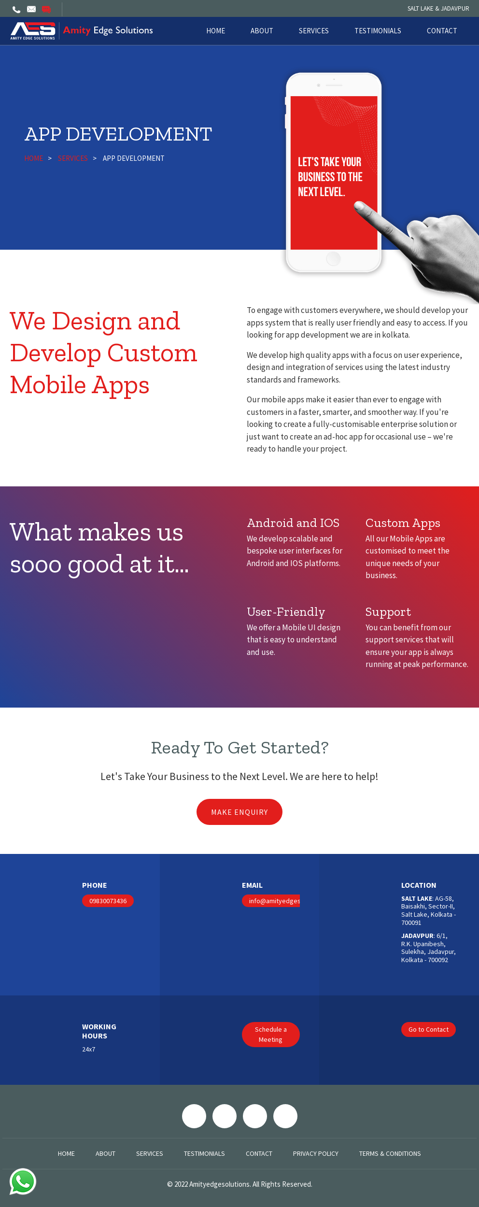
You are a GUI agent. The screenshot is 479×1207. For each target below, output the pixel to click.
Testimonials (377, 30)
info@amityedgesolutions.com (293, 900)
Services (314, 30)
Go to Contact (429, 1029)
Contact (442, 30)
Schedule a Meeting (271, 1034)
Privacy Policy (315, 1153)
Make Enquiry (239, 812)
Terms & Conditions (390, 1153)
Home (215, 30)
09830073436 (108, 900)
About (262, 30)
